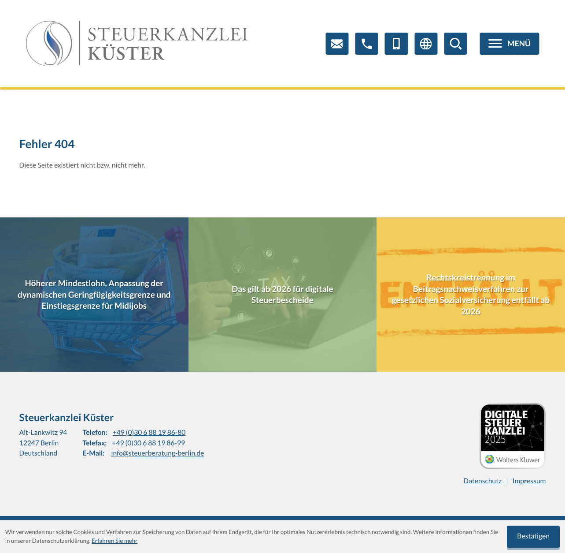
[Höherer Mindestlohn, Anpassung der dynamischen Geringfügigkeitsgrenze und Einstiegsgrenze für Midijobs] (94, 294)
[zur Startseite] (137, 44)
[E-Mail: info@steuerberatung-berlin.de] (336, 44)
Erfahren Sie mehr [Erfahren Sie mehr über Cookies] (114, 540)
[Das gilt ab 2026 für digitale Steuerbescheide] (282, 294)
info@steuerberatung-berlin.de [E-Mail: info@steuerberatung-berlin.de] (157, 453)
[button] (366, 44)
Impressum (529, 481)
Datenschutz (482, 481)
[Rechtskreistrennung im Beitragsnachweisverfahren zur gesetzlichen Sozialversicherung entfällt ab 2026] (471, 294)
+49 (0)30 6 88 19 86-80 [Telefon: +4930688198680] (149, 433)
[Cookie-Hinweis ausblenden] (533, 537)
